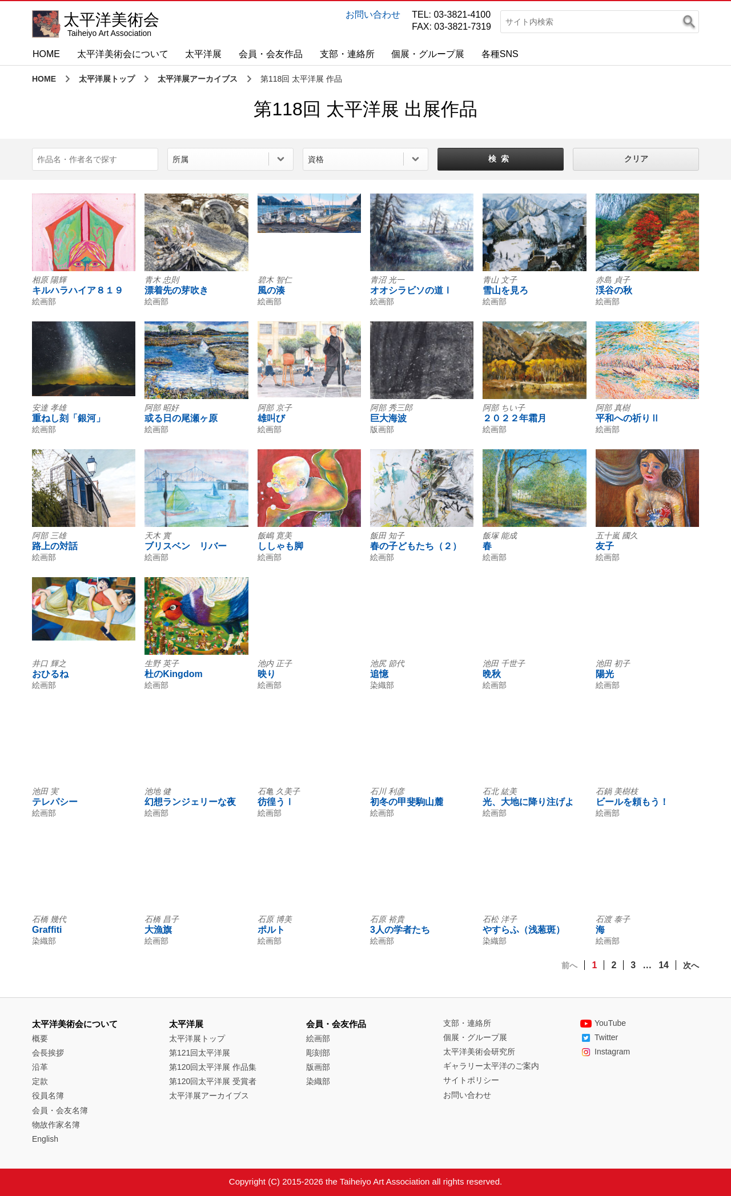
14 (663, 965)
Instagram (605, 1051)
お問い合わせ (373, 14)
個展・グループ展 (427, 54)
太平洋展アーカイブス (198, 78)
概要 (40, 1038)
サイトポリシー (471, 1080)
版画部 (318, 1067)
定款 (40, 1081)
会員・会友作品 (271, 54)
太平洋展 (203, 54)
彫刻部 (318, 1052)
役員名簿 (48, 1095)
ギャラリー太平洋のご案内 (491, 1065)
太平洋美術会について (122, 54)
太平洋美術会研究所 (479, 1051)
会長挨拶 (48, 1052)
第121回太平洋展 (199, 1052)
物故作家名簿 (56, 1124)
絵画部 (318, 1038)
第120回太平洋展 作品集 (212, 1067)
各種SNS (500, 54)
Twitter (599, 1037)
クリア (636, 158)
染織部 (318, 1081)
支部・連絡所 (347, 54)
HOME (46, 54)
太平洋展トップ (107, 78)
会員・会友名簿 (60, 1110)
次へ (691, 965)
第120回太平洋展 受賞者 (212, 1081)
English (45, 1138)
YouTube (603, 1023)
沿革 (40, 1067)
